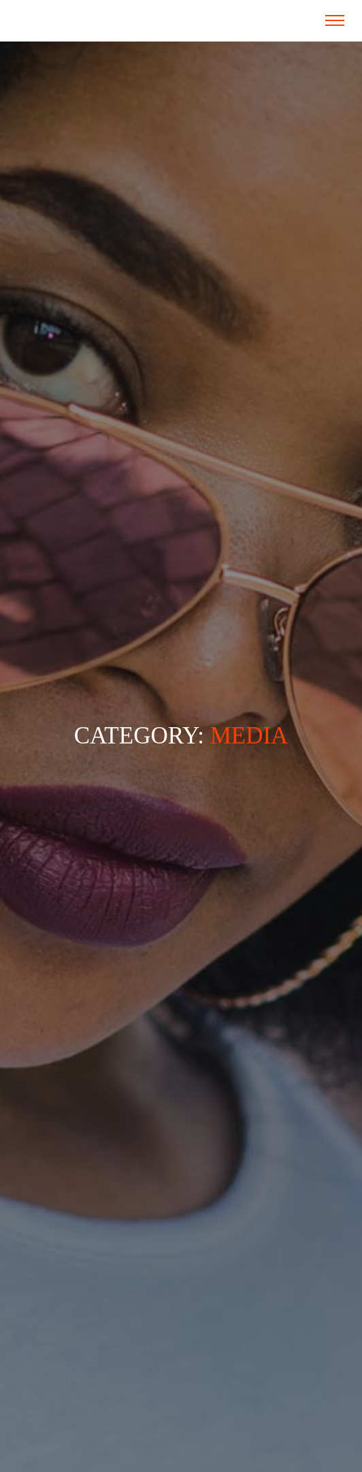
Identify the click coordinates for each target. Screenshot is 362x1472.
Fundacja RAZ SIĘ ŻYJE (74, 20)
